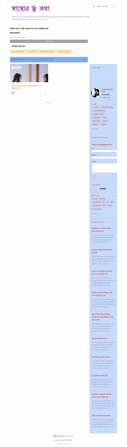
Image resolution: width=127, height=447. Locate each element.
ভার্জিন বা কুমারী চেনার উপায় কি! (101, 416)
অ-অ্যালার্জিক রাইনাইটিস (98, 114)
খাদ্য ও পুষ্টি (95, 198)
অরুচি (104, 205)
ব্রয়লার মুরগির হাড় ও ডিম (18, 51)
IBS (112, 202)
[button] (45, 93)
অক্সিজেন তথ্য (96, 124)
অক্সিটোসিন (103, 124)
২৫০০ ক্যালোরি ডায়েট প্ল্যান (107, 107)
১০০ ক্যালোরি (96, 107)
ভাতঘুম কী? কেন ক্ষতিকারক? (100, 375)
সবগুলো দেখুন (82, 59)
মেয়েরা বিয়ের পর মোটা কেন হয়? (101, 357)
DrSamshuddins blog (107, 90)
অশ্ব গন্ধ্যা (110, 205)
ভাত (108, 202)
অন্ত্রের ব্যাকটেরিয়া (96, 205)
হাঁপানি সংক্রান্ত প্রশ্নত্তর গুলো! (47, 51)
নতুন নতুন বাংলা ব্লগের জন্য (63, 444)
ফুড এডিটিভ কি (32, 51)
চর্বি (103, 202)
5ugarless (57, 440)
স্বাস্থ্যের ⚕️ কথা (30, 8)
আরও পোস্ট (49, 102)
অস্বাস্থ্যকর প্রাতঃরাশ (97, 209)
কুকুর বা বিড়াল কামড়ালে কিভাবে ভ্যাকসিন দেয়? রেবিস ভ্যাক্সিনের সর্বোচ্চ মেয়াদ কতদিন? (102, 317)
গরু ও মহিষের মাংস (97, 202)
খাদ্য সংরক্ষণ (102, 198)
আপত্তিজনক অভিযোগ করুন (100, 137)
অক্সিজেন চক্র (105, 121)
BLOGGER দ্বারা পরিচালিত (63, 436)
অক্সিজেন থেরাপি (96, 121)
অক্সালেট (105, 117)
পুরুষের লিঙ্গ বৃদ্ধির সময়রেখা (99, 338)
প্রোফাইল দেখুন (106, 97)
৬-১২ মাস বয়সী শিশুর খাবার (99, 110)
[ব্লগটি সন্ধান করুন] (106, 6)
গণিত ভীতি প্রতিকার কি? (64, 51)
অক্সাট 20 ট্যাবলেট (96, 117)
